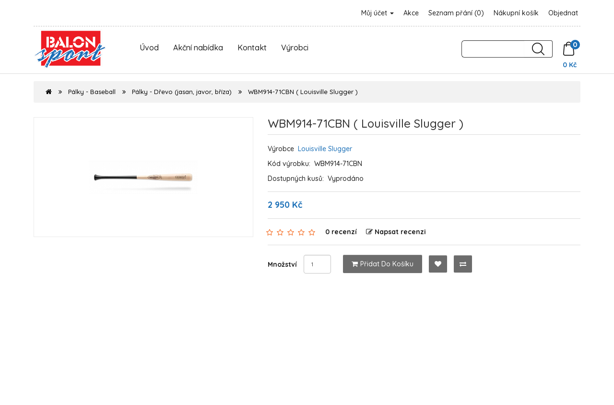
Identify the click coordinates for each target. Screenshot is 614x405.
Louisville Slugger (325, 148)
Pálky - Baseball (92, 91)
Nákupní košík (516, 13)
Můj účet (377, 13)
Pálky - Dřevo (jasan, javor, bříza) (182, 91)
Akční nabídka (198, 47)
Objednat (563, 13)
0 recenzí (341, 231)
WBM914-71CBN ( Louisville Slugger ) (303, 91)
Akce (411, 13)
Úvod (149, 47)
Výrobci (294, 47)
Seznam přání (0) (456, 13)
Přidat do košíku (382, 264)
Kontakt (252, 47)
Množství (282, 264)
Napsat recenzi (396, 231)
